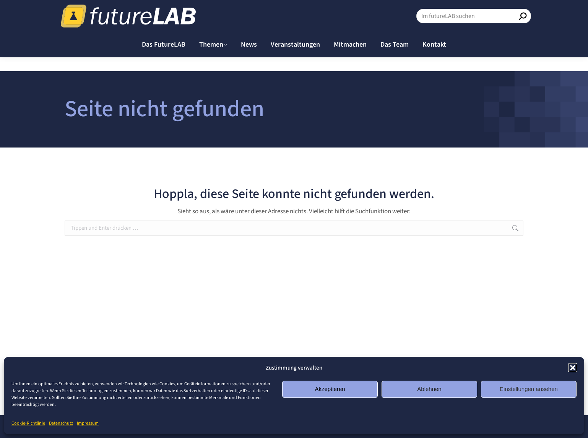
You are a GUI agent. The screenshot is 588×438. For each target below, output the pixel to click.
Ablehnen (429, 389)
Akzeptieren (330, 389)
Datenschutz (61, 423)
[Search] (473, 30)
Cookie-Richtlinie (28, 423)
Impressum (88, 423)
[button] (573, 367)
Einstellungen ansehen (529, 389)
